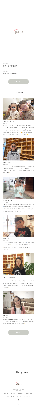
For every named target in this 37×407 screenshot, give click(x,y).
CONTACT (27, 396)
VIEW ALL (18, 81)
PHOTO (19, 396)
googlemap (18, 390)
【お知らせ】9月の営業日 (10, 66)
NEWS (13, 393)
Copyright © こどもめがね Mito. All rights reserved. (18, 404)
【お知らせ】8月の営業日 (10, 73)
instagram (18, 400)
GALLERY (20, 393)
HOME (6, 393)
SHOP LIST (18, 346)
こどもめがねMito (19, 384)
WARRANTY (18, 358)
